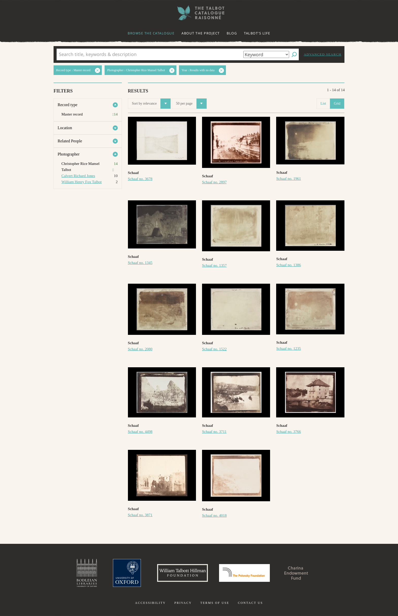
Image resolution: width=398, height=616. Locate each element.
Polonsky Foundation (244, 573)
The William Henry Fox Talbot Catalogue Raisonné (199, 13)
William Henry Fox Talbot (81, 182)
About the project (200, 33)
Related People (70, 141)
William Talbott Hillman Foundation (182, 573)
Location (65, 128)
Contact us (250, 603)
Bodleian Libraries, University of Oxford (87, 573)
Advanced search (322, 54)
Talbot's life (257, 33)
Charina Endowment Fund (296, 573)
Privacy (183, 603)
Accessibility (150, 603)
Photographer (68, 154)
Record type (67, 105)
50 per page (191, 104)
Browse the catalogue (151, 33)
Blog (232, 33)
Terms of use (214, 603)
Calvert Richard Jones (78, 176)
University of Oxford (127, 573)
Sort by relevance (151, 104)
